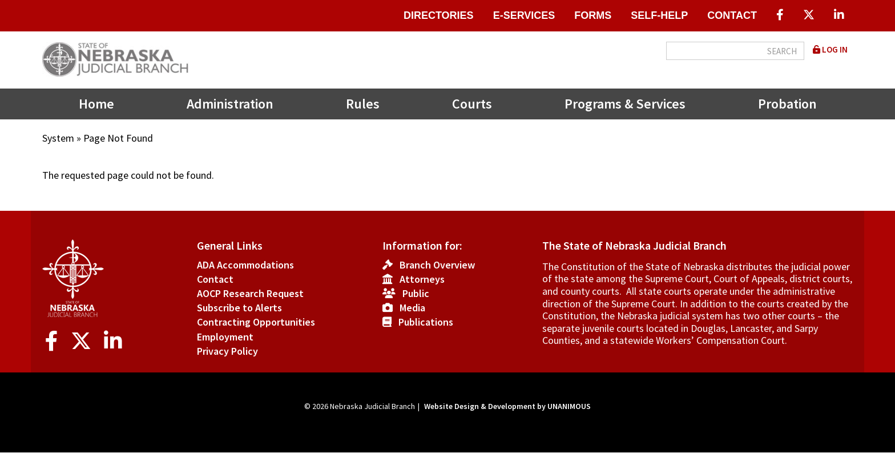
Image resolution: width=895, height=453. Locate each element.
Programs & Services (625, 104)
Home (96, 104)
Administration (230, 104)
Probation (787, 104)
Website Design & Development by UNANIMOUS (507, 406)
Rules (363, 104)
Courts (472, 104)
